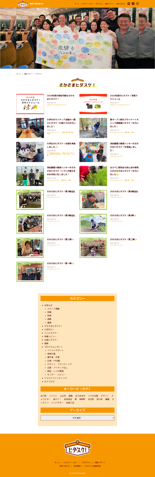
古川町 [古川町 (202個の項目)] (44, 395)
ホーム (77, 4)
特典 (49, 315)
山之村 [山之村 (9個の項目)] (63, 395)
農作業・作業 (129, 132)
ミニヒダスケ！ (51, 333)
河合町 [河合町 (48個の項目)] (91, 399)
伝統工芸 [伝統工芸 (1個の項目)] (70, 402)
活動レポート (109, 4)
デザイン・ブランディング (59, 364)
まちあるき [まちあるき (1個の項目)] (80, 395)
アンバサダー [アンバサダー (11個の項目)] (57, 402)
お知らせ (50, 105)
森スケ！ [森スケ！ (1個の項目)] (57, 399)
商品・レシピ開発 (55, 371)
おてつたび (49, 381)
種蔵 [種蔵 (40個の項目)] (107, 399)
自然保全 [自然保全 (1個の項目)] (68, 399)
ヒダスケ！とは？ (87, 4)
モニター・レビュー (56, 374)
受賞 (49, 312)
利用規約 (77, 466)
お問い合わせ (120, 4)
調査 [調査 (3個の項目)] (71, 395)
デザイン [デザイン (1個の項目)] (105, 395)
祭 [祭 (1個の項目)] (76, 399)
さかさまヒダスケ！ (61, 105)
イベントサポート (55, 350)
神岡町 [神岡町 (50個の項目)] (82, 399)
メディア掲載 (53, 308)
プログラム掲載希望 (93, 466)
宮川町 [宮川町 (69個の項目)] (100, 399)
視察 (49, 319)
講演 (49, 322)
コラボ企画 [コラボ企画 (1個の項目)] (93, 395)
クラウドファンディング (55, 378)
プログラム (99, 4)
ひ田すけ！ (49, 329)
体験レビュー (50, 336)
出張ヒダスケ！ (51, 339)
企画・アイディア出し (57, 367)
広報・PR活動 (53, 360)
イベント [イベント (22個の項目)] (53, 395)
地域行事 (65, 132)
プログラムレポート (53, 346)
